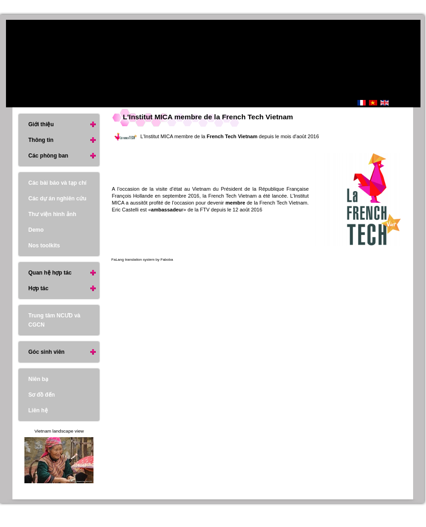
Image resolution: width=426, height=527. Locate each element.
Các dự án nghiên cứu (57, 198)
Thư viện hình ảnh (52, 214)
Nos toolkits (44, 245)
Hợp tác (38, 288)
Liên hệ (37, 410)
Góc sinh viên (46, 352)
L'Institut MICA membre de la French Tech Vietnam (208, 117)
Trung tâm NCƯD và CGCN (54, 320)
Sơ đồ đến (41, 395)
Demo (35, 230)
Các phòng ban (48, 155)
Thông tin (40, 140)
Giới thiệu (40, 124)
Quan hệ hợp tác (49, 272)
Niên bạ (38, 379)
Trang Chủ (318, 103)
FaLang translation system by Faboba (142, 260)
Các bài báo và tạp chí (57, 183)
